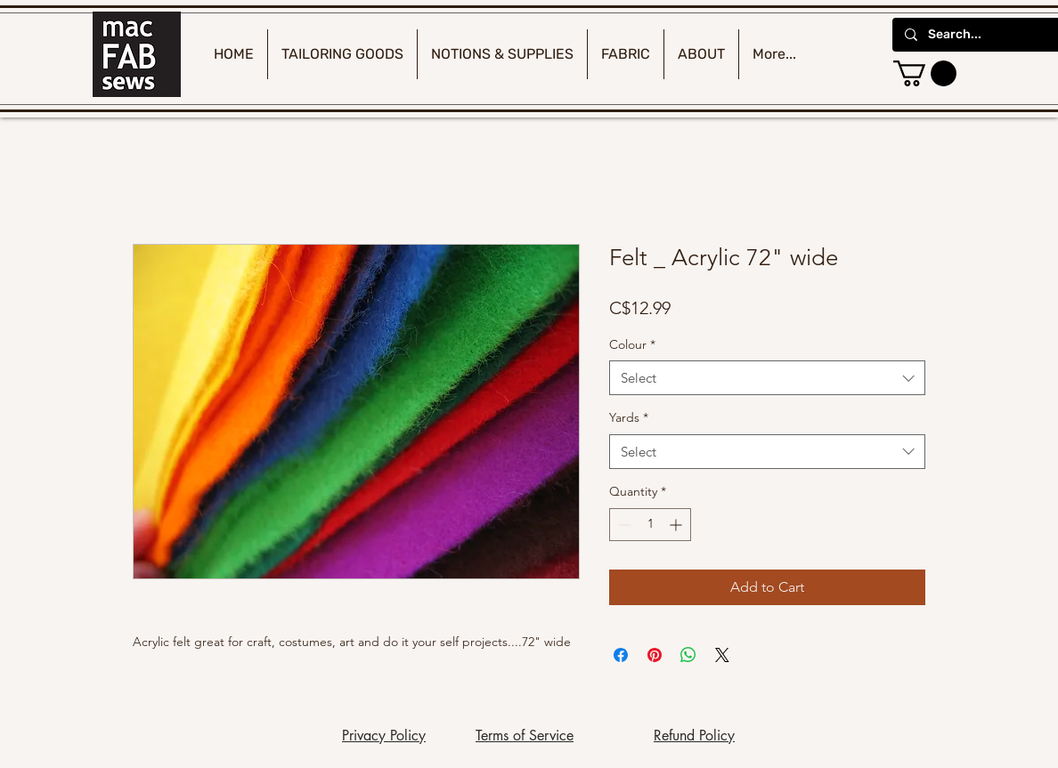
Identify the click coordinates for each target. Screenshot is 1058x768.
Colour (632, 344)
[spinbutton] (650, 524)
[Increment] (677, 524)
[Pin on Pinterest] (654, 655)
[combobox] (767, 377)
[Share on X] (722, 655)
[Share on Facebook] (620, 655)
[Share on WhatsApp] (688, 655)
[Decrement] (623, 524)
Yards (628, 417)
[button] (924, 73)
